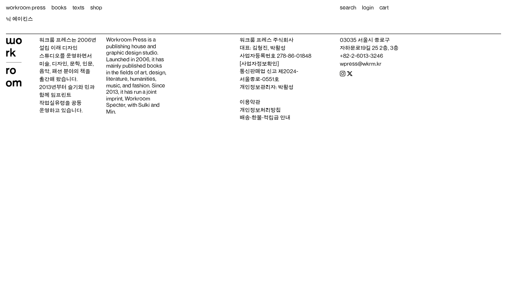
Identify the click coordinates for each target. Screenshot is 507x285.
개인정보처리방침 (260, 110)
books (59, 7)
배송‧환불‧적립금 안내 (265, 117)
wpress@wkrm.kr (360, 63)
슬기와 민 (79, 87)
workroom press (26, 7)
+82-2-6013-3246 (361, 56)
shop (96, 7)
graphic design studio (131, 52)
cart (384, 7)
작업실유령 (52, 103)
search (348, 7)
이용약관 (250, 102)
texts (78, 7)
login (368, 7)
